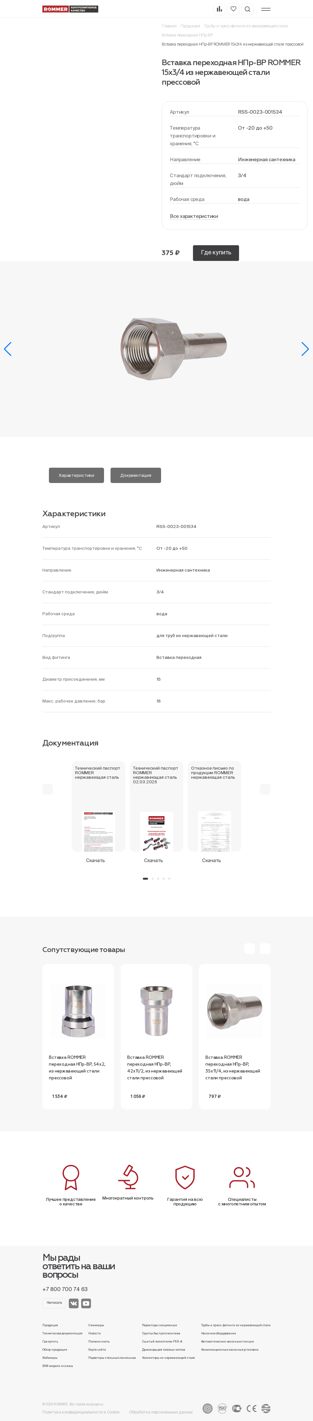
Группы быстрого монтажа (161, 1333)
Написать (54, 1302)
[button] (7, 349)
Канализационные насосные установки (230, 1349)
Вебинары (49, 1357)
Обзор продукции (54, 1349)
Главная (169, 26)
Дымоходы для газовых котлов (163, 1349)
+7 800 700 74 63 (65, 1289)
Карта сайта (97, 1349)
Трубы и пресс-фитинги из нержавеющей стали (246, 26)
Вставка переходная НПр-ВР (187, 35)
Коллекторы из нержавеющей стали (168, 1357)
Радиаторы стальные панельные (112, 1357)
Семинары (96, 1325)
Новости (94, 1333)
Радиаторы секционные (159, 1325)
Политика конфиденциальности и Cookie (80, 1412)
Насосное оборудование (218, 1333)
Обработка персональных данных (161, 1412)
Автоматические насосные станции (227, 1341)
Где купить (216, 252)
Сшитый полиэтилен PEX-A (162, 1341)
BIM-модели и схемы (57, 1366)
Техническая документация (62, 1333)
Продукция (190, 26)
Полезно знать (99, 1341)
